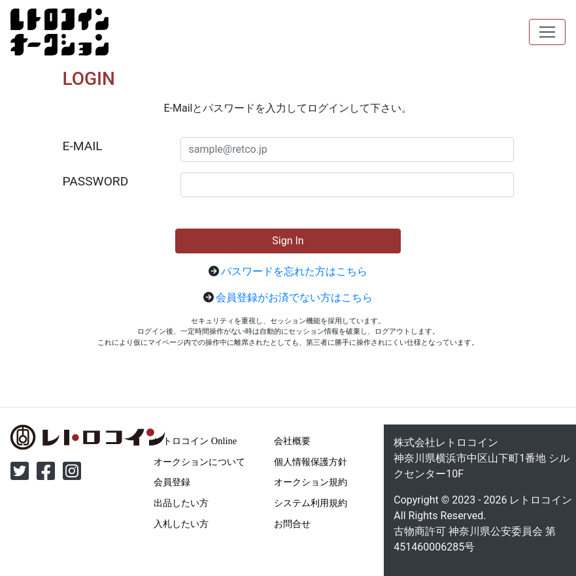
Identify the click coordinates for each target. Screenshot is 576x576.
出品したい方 (181, 503)
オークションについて (199, 461)
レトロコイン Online (195, 441)
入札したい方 (181, 524)
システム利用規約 (310, 503)
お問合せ (292, 524)
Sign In (287, 240)
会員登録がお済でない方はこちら (294, 297)
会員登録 (172, 482)
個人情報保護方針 (310, 461)
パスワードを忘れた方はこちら (294, 271)
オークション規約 (310, 482)
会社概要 (292, 441)
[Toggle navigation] (547, 32)
